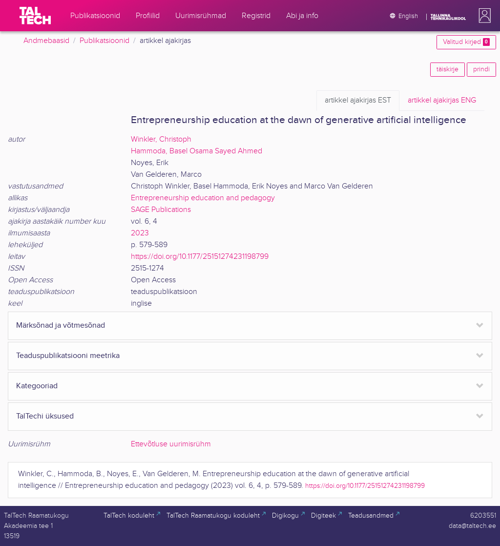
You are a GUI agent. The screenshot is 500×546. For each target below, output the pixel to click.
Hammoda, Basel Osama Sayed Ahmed (196, 151)
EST (358, 100)
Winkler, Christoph (161, 139)
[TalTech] (35, 15)
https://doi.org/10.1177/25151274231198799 (200, 256)
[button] (483, 15)
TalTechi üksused (45, 416)
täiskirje (447, 69)
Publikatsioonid (104, 40)
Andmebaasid (46, 40)
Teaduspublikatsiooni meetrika (68, 355)
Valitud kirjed (466, 42)
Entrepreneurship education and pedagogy (203, 198)
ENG (442, 100)
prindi (481, 69)
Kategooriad (37, 386)
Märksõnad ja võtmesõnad (60, 325)
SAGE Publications (161, 209)
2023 (140, 233)
